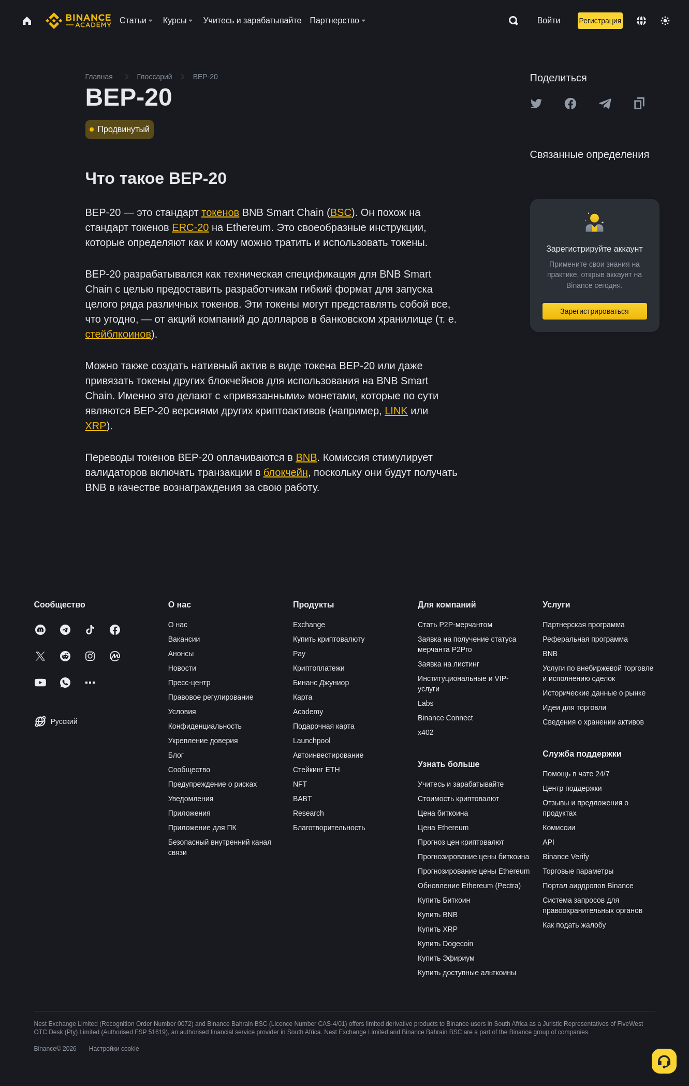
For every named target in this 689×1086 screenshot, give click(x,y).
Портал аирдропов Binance (588, 885)
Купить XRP (438, 929)
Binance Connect (445, 718)
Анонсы (181, 653)
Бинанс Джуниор (321, 682)
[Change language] (641, 20)
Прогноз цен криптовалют (461, 842)
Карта (302, 697)
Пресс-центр (189, 682)
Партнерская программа (584, 624)
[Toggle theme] (665, 20)
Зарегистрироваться (594, 311)
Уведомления (191, 798)
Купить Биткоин (444, 900)
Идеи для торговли (574, 707)
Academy (308, 711)
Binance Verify (566, 856)
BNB (550, 653)
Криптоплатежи (319, 668)
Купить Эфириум (446, 958)
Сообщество (189, 769)
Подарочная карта (324, 726)
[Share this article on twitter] (536, 103)
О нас (177, 624)
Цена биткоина (443, 813)
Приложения (189, 813)
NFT (300, 784)
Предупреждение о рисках (212, 784)
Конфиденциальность (205, 726)
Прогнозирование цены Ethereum (474, 871)
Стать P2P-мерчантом (455, 624)
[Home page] (78, 20)
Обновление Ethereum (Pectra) (469, 885)
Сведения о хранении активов (593, 722)
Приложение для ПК (202, 827)
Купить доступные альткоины (467, 972)
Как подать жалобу (574, 925)
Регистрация (600, 21)
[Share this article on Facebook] (570, 103)
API (548, 842)
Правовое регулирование (211, 697)
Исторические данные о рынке (594, 693)
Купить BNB (438, 914)
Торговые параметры (578, 871)
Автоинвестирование (328, 755)
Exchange (309, 624)
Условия (182, 711)
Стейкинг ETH (316, 769)
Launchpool (311, 740)
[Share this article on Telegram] (605, 103)
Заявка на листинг (448, 664)
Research (308, 813)
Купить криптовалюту (329, 639)
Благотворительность (329, 827)
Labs (425, 703)
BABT (302, 798)
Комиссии (559, 827)
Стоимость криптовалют (458, 798)
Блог (176, 755)
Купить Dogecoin (445, 943)
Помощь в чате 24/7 (576, 774)
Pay (299, 653)
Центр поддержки (572, 788)
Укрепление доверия (203, 740)
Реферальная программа (585, 639)
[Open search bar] (510, 20)
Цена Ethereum (443, 827)
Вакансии (184, 639)
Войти (549, 20)
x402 (425, 732)
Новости (182, 668)
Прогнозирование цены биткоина (473, 856)
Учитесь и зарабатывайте (461, 784)
